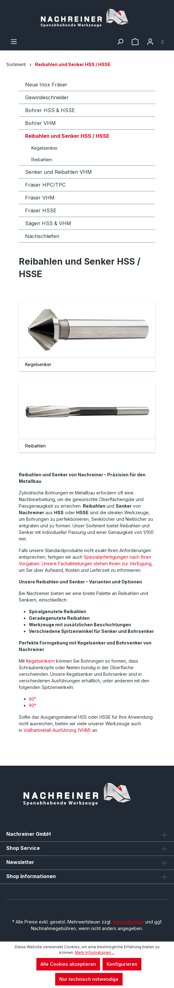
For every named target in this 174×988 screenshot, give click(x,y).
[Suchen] (120, 41)
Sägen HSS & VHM (48, 223)
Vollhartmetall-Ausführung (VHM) (58, 730)
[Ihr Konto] (150, 41)
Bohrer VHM (40, 123)
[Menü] (13, 41)
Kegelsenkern (40, 661)
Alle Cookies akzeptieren (68, 964)
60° (32, 698)
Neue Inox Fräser (46, 84)
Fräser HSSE (40, 210)
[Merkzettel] (135, 41)
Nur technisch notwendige (89, 979)
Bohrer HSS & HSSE (50, 110)
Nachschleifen (42, 236)
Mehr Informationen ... (95, 952)
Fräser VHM (40, 197)
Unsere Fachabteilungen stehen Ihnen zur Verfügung (96, 563)
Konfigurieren (122, 964)
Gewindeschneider (47, 97)
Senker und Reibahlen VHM (58, 172)
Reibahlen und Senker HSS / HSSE (67, 136)
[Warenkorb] (163, 41)
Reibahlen (41, 159)
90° (32, 705)
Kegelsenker (44, 148)
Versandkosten (128, 921)
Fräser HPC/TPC (45, 185)
